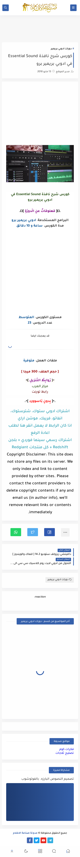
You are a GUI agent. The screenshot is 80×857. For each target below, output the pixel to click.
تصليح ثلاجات (64, 753)
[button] (49, 532)
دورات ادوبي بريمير (61, 49)
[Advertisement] (40, 114)
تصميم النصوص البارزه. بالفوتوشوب (47, 779)
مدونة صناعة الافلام (25, 833)
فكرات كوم (66, 749)
